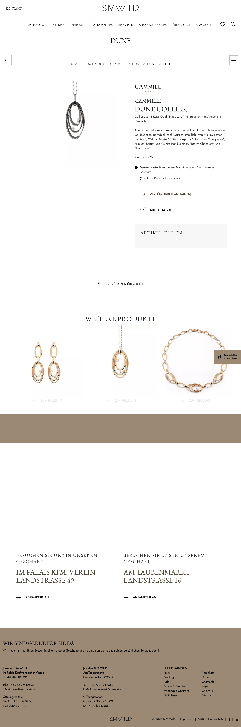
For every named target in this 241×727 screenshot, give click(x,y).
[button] (8, 718)
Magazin (204, 24)
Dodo (205, 677)
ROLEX (58, 24)
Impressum (186, 719)
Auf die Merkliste (163, 210)
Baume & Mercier (174, 686)
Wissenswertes (153, 24)
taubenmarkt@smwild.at (107, 689)
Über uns (181, 24)
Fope (205, 686)
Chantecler (208, 682)
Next (233, 364)
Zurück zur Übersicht (125, 284)
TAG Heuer (170, 695)
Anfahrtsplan (37, 597)
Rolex (166, 673)
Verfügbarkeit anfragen (170, 194)
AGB (201, 719)
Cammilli (207, 691)
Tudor (166, 682)
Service (125, 24)
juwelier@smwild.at (24, 689)
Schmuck (37, 24)
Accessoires (101, 24)
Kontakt (14, 8)
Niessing (207, 695)
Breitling (168, 677)
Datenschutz (215, 719)
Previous (7, 364)
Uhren (77, 24)
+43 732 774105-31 (21, 685)
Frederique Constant (176, 691)
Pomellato (208, 673)
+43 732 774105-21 (101, 685)
